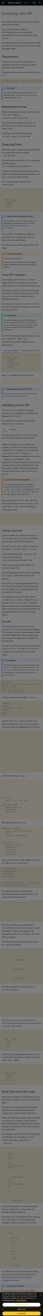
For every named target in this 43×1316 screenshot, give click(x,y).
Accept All (21, 1313)
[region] (21, 1304)
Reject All (21, 1309)
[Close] (40, 1295)
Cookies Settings (21, 1304)
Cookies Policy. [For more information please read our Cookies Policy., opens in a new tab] (21, 1300)
